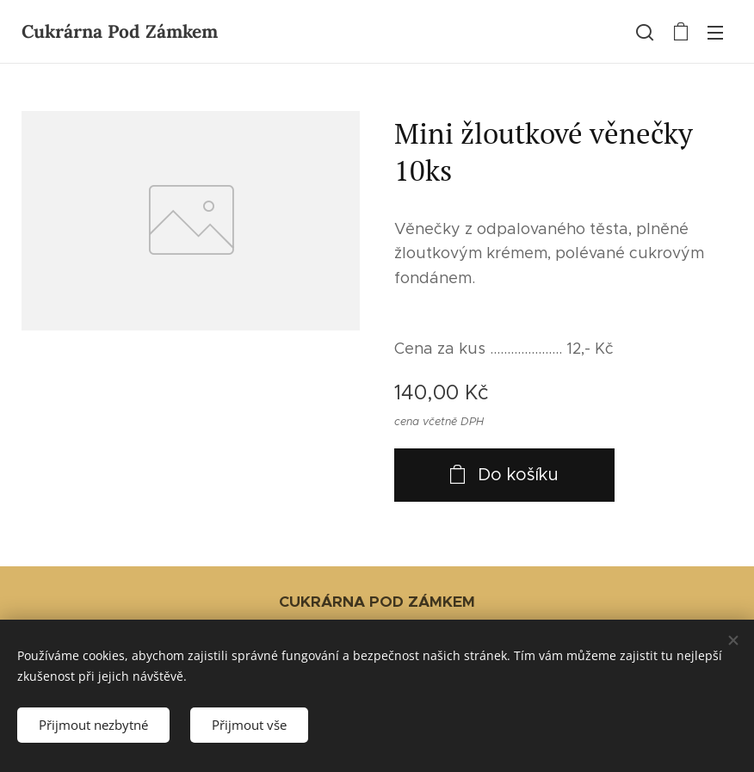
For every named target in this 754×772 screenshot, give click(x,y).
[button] (645, 31)
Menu (715, 33)
